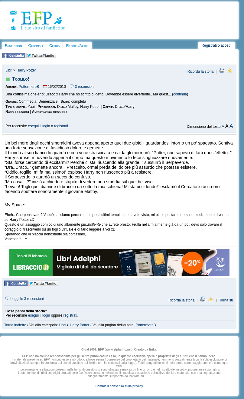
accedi (226, 45)
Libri (8, 70)
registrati (61, 126)
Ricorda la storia (200, 71)
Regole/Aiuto (77, 45)
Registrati (209, 45)
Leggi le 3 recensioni (24, 299)
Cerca (54, 45)
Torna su (226, 300)
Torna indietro (15, 325)
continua (180, 94)
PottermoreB (29, 87)
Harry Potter (26, 70)
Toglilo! (20, 78)
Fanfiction (13, 45)
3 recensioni (82, 87)
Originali (35, 45)
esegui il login (39, 126)
